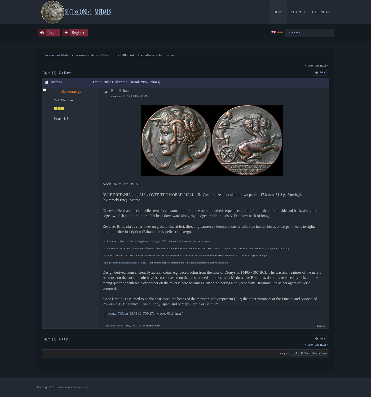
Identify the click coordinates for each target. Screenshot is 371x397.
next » (324, 65)
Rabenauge (71, 91)
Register (78, 33)
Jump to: (284, 353)
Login (52, 33)
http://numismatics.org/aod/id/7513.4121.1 (128, 262)
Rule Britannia (122, 91)
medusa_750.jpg (116, 313)
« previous (312, 65)
